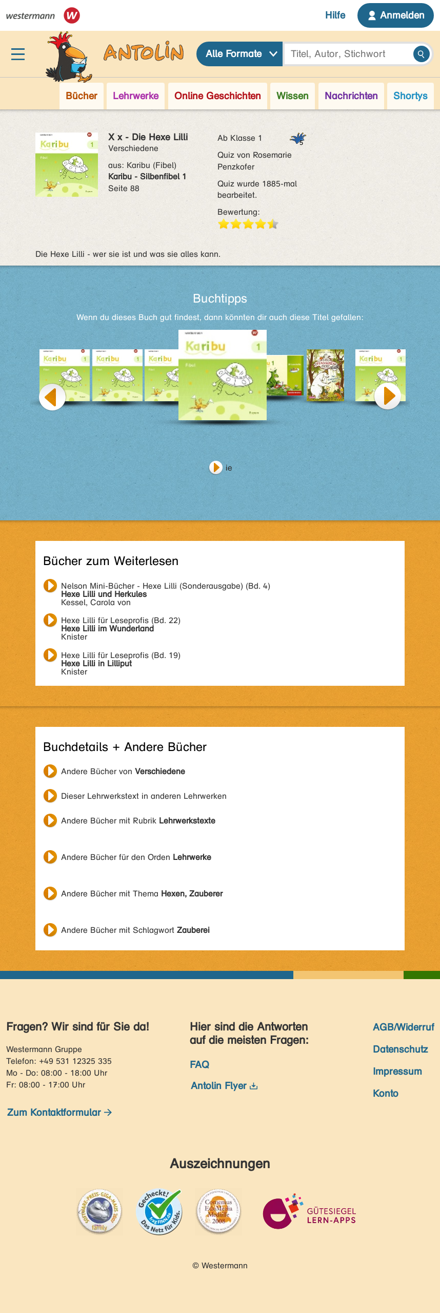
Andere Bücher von (123, 771)
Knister (121, 621)
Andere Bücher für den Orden (136, 857)
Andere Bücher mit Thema (142, 893)
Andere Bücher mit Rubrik (138, 821)
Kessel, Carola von (165, 587)
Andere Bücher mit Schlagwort (135, 930)
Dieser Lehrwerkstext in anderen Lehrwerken (144, 796)
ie (229, 468)
